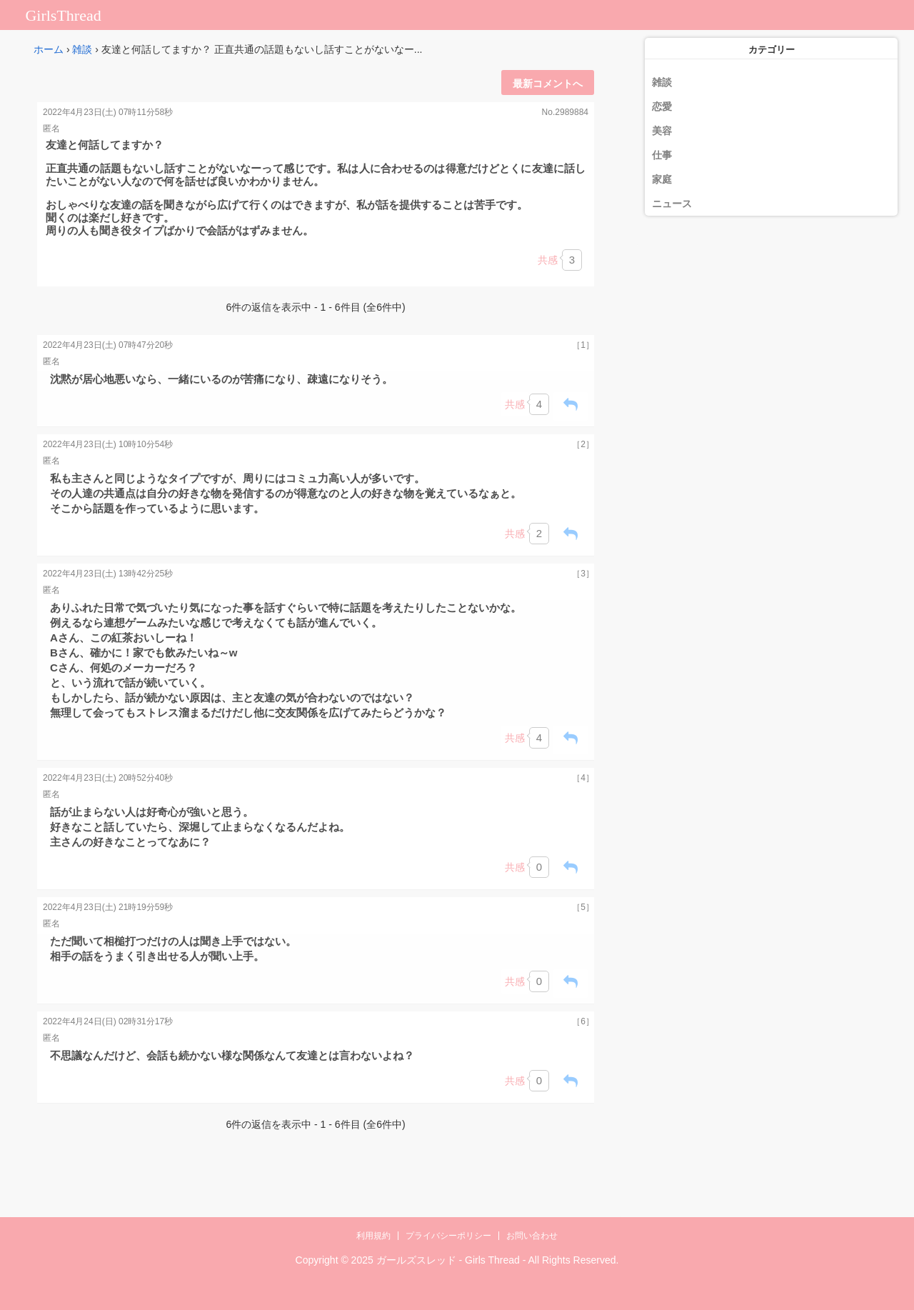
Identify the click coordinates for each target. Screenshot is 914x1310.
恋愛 (662, 106)
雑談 (82, 49)
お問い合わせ (532, 1236)
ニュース (672, 203)
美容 (662, 130)
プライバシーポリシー (448, 1236)
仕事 (662, 155)
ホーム (49, 49)
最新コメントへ (548, 83)
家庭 (662, 179)
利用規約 (373, 1236)
